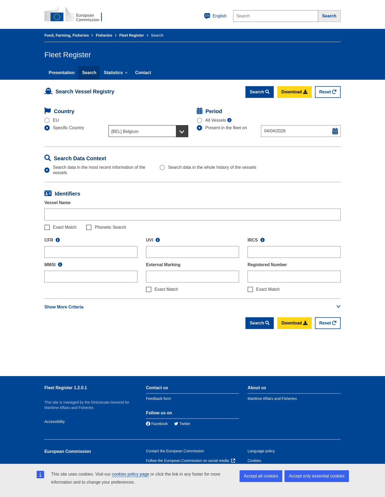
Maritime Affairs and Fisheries (272, 398)
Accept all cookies (261, 476)
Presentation (62, 72)
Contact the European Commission (175, 451)
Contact (143, 72)
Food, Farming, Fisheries (66, 35)
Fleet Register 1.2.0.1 (65, 387)
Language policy (261, 451)
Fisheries (104, 35)
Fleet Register (131, 35)
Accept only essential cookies (317, 476)
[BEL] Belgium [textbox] (124, 131)
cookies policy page (130, 474)
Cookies (254, 460)
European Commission (67, 451)
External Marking (163, 264)
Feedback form (158, 398)
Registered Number (267, 264)
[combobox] (148, 131)
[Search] (329, 16)
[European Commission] (76, 14)
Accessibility (54, 421)
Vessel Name (57, 202)
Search (89, 72)
